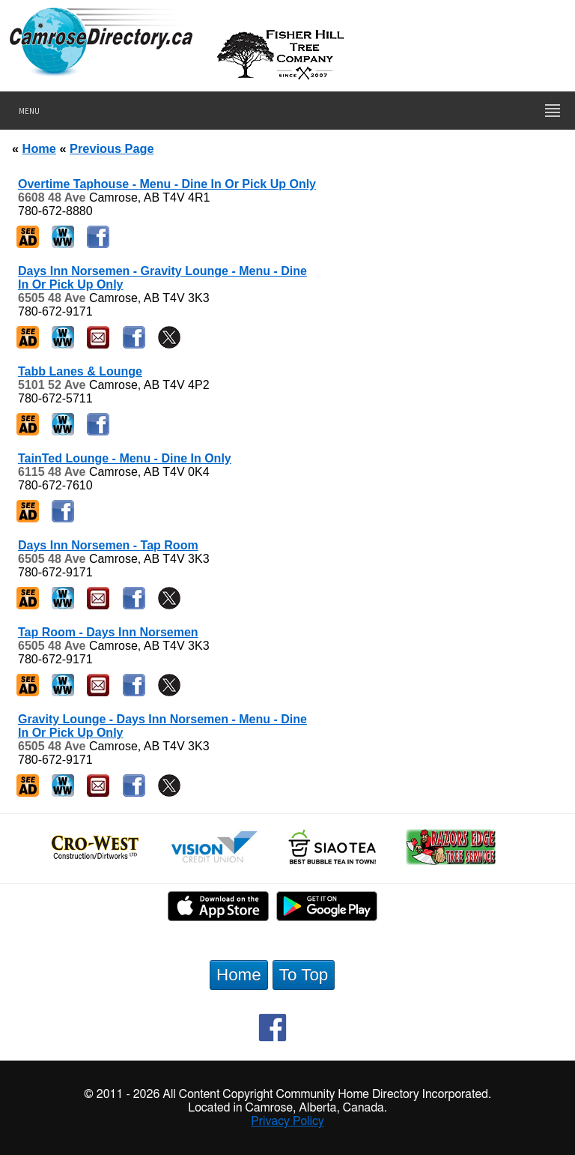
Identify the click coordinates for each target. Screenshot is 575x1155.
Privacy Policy (287, 1121)
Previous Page (111, 148)
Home (39, 148)
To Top (304, 974)
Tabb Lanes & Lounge (80, 371)
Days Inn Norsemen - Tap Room (108, 545)
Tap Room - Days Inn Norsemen (108, 632)
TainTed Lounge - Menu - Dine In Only (124, 458)
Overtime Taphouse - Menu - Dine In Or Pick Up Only (167, 184)
